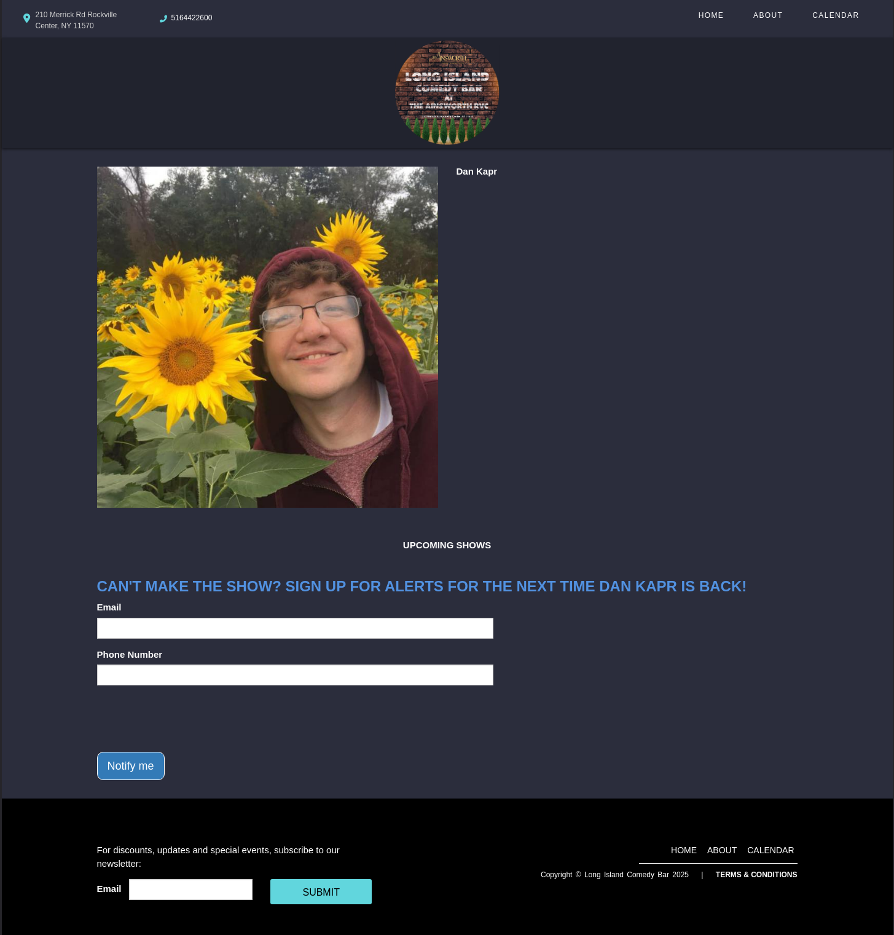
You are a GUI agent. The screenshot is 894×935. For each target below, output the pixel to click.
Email (109, 607)
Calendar (835, 15)
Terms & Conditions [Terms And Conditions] (757, 874)
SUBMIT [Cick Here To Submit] (320, 892)
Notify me (131, 766)
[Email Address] (191, 889)
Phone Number (130, 654)
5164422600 (192, 18)
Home (711, 15)
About (768, 15)
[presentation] (190, 719)
